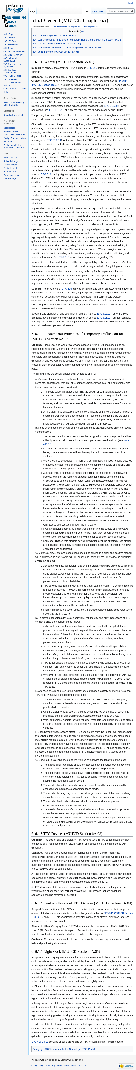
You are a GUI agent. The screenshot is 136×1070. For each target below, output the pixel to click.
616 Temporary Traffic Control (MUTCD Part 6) (70, 1049)
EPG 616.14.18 (39, 1041)
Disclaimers (83, 1065)
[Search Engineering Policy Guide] (121, 11)
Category (37, 1049)
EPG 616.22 (103, 317)
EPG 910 (64, 257)
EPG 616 (92, 68)
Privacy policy (36, 1065)
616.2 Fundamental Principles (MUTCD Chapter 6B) (74, 26)
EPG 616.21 (56, 110)
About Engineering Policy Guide (60, 1065)
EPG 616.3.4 (54, 140)
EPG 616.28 (111, 106)
